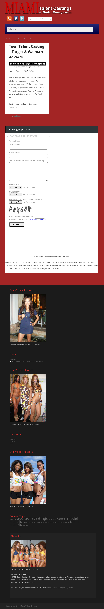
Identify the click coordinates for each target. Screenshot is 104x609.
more (32, 582)
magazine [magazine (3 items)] (62, 518)
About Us (13, 359)
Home (20, 39)
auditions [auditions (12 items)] (25, 518)
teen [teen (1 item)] (22, 525)
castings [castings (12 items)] (41, 518)
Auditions (17, 116)
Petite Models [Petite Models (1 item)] (44, 522)
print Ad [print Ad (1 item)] (56, 522)
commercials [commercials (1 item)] (52, 519)
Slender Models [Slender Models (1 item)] (65, 522)
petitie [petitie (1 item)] (52, 522)
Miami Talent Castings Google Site (60, 588)
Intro (11, 444)
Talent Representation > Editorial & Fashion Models (27, 361)
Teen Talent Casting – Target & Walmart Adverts (26, 52)
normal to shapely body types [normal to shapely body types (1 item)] (30, 522)
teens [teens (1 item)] (26, 525)
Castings (12, 441)
